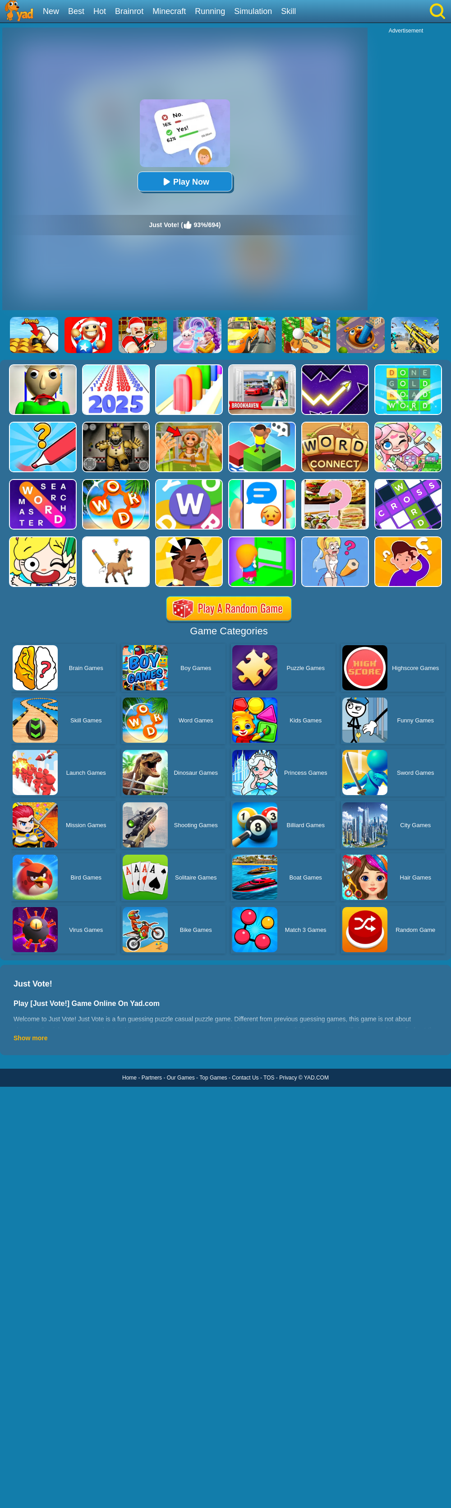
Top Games (213, 1078)
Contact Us (245, 1078)
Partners (152, 1078)
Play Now (185, 181)
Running (210, 11)
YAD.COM (316, 1078)
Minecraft (169, 11)
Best (76, 11)
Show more (30, 1038)
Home (129, 1078)
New (51, 11)
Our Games (181, 1078)
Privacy (288, 1078)
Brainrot (129, 11)
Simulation (253, 11)
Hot (99, 11)
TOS (268, 1078)
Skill (288, 11)
